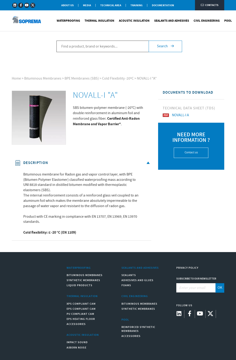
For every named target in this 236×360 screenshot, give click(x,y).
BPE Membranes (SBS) (82, 78)
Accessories (76, 324)
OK (220, 287)
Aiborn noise (76, 348)
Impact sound (77, 342)
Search (165, 46)
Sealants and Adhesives (171, 21)
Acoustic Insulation (134, 21)
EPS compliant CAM (81, 309)
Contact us (191, 153)
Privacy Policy (187, 268)
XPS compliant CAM (81, 304)
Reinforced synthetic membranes (138, 329)
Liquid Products (79, 285)
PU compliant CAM (80, 314)
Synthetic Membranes (83, 280)
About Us (67, 5)
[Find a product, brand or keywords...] (102, 46)
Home (16, 78)
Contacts (209, 5)
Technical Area (110, 5)
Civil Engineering (207, 21)
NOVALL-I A (176, 115)
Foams (126, 285)
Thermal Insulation (99, 21)
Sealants (128, 275)
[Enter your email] (196, 287)
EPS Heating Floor (81, 319)
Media (87, 5)
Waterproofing (68, 21)
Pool (228, 21)
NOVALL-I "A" (147, 78)
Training (136, 5)
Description (83, 163)
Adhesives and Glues (137, 280)
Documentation (163, 5)
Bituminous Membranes (42, 78)
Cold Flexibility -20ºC (118, 78)
